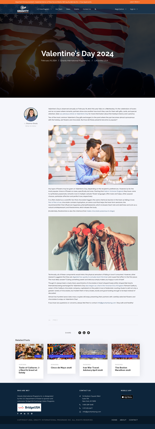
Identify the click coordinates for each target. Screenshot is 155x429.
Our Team (59, 9)
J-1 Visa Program (43, 9)
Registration (119, 9)
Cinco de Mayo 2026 (61, 367)
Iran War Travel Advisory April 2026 (93, 368)
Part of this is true (54, 202)
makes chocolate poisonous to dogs (100, 211)
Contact (133, 420)
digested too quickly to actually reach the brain (90, 277)
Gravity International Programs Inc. (75, 61)
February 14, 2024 (49, 61)
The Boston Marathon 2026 (123, 368)
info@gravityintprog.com (107, 303)
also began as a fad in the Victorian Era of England (105, 286)
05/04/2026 (54, 364)
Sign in (132, 9)
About (123, 420)
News (68, 9)
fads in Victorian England (113, 191)
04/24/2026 (87, 364)
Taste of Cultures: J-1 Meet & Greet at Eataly (29, 370)
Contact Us (87, 9)
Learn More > (135, 2)
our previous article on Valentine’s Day (74, 114)
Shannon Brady (32, 123)
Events (76, 9)
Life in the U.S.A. (101, 61)
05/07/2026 (22, 364)
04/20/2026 (119, 364)
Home (114, 420)
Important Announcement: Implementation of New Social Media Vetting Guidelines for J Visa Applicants (53, 2)
